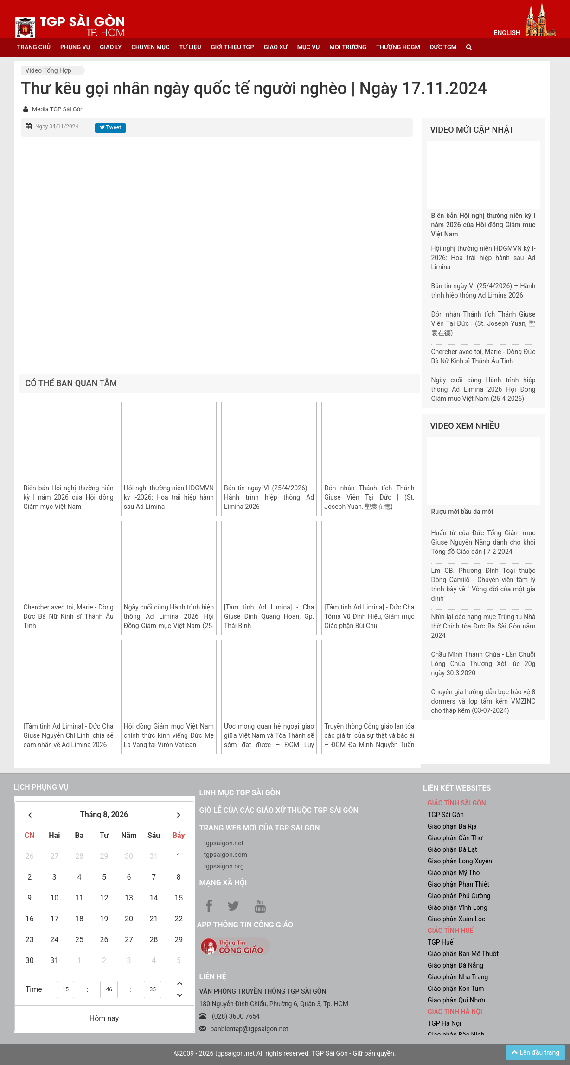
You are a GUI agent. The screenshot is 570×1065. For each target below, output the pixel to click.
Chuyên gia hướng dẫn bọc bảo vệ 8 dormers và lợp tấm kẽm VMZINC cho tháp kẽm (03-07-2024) (483, 701)
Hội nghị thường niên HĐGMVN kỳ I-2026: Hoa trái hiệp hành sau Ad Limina (169, 497)
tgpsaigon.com (225, 854)
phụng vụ (75, 47)
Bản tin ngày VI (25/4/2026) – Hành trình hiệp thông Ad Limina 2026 (269, 497)
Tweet (110, 127)
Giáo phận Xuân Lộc (456, 919)
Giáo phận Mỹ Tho (454, 872)
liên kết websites (457, 788)
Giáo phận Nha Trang (458, 977)
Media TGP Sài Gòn (57, 109)
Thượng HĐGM (398, 47)
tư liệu (190, 47)
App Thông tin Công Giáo (245, 924)
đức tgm (443, 47)
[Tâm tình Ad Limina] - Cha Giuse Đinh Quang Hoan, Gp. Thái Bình (269, 616)
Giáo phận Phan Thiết (458, 884)
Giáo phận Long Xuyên (460, 861)
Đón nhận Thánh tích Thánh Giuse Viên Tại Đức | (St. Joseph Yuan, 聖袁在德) (369, 497)
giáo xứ (276, 47)
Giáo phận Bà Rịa (452, 826)
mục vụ (308, 47)
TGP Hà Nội (444, 1023)
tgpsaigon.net (224, 843)
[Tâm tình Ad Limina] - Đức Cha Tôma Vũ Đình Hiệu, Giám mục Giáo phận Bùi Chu (369, 616)
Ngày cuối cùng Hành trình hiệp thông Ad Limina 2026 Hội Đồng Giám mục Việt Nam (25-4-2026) (483, 389)
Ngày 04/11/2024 (56, 126)
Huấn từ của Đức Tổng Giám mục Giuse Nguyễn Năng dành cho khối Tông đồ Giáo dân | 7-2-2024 (483, 542)
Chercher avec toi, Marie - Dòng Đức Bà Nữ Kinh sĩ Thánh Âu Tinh (69, 616)
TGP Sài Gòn (446, 814)
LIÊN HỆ (212, 976)
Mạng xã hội (223, 882)
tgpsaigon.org (224, 866)
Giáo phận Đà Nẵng (455, 965)
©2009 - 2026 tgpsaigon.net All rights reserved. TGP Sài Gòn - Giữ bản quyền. (285, 1053)
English (507, 33)
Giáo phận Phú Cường (459, 896)
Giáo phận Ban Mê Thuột (463, 953)
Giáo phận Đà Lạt (452, 849)
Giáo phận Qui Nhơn (456, 1000)
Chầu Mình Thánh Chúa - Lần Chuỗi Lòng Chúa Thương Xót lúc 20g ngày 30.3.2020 (483, 664)
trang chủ (34, 47)
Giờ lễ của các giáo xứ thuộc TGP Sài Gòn (279, 810)
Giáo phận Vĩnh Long (457, 907)
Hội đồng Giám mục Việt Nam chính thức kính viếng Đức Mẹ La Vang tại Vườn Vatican (169, 735)
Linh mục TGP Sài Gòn (240, 792)
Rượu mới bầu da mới (462, 511)
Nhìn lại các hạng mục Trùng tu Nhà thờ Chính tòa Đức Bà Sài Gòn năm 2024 (483, 626)
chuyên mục (150, 47)
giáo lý (111, 47)
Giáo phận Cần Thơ (455, 838)
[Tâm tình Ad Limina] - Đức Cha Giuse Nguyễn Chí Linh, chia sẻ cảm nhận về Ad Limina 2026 (69, 735)
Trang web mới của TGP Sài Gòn (259, 828)
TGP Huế (440, 942)
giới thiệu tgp (232, 47)
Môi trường (347, 47)
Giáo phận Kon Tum (456, 988)
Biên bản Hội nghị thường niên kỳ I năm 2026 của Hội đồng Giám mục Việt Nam (69, 497)
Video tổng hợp (48, 70)
